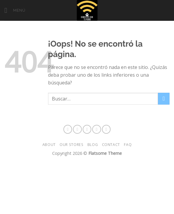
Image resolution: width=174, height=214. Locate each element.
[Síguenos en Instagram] (77, 129)
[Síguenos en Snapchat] (87, 129)
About (49, 144)
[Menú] (14, 10)
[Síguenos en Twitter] (96, 129)
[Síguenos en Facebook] (67, 129)
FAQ (128, 144)
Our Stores (71, 144)
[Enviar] (164, 98)
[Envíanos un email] (106, 129)
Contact (111, 144)
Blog (92, 144)
